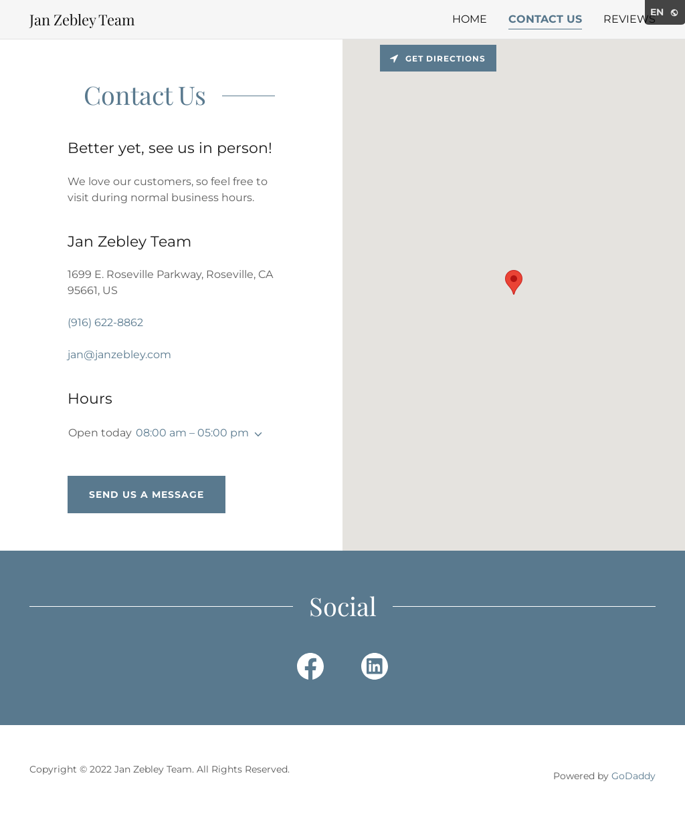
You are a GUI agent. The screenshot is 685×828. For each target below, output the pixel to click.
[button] (255, 434)
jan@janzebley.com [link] (119, 354)
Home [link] (469, 19)
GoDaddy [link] (633, 776)
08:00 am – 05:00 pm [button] (192, 432)
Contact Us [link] (545, 19)
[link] (82, 21)
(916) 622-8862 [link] (105, 322)
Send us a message (146, 495)
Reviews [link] (629, 19)
